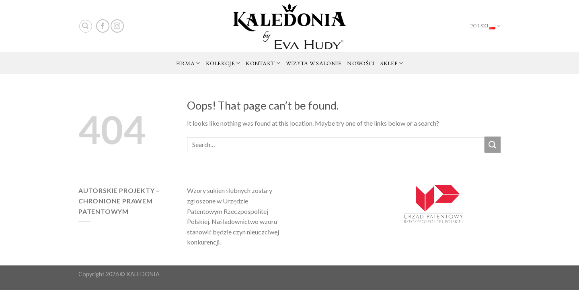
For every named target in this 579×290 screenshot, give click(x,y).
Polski (485, 26)
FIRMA (188, 63)
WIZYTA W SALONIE (314, 63)
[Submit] (493, 144)
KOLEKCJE (223, 63)
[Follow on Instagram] (117, 26)
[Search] (85, 26)
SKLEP (391, 63)
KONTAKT (263, 63)
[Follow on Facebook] (102, 26)
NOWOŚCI (361, 63)
